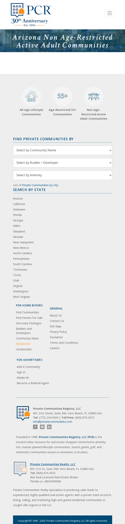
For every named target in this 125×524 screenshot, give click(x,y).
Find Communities (27, 312)
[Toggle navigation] (109, 13)
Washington (20, 291)
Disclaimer (56, 337)
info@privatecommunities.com (52, 421)
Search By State (29, 189)
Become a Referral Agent (33, 383)
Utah (16, 280)
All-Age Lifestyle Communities (31, 101)
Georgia (18, 220)
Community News (27, 338)
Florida (17, 215)
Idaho (16, 226)
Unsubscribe (24, 349)
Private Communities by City (40, 185)
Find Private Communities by (43, 138)
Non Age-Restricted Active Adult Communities (93, 104)
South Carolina (22, 264)
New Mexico (21, 248)
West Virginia (21, 297)
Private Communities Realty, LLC (52, 464)
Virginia (17, 286)
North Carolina (22, 253)
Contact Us (57, 321)
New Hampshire (23, 242)
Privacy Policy (58, 332)
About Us (56, 315)
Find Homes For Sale (29, 318)
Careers (54, 348)
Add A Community (28, 367)
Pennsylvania (21, 258)
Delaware (19, 209)
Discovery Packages (28, 323)
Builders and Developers (24, 331)
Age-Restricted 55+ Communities (62, 101)
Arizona (18, 198)
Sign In (21, 372)
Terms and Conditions (64, 342)
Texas (17, 275)
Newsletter (23, 344)
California (19, 204)
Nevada (18, 237)
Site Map (55, 326)
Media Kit (23, 377)
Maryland (19, 231)
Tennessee (20, 269)
